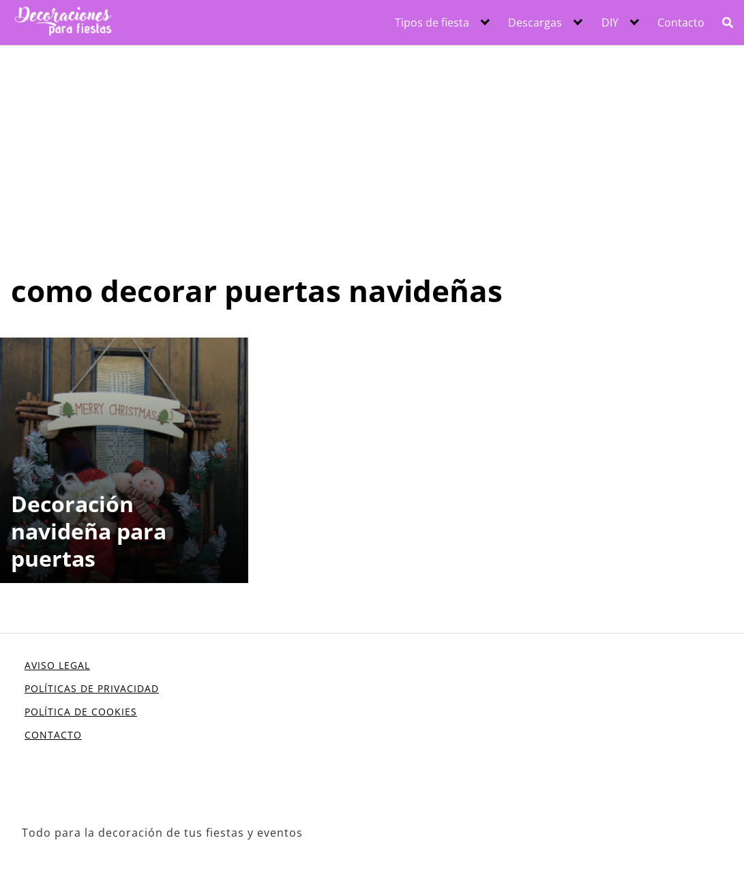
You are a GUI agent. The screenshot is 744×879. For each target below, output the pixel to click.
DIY (610, 22)
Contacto (680, 22)
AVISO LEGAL (57, 665)
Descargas (535, 22)
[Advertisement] (372, 148)
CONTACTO (53, 734)
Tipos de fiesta (432, 22)
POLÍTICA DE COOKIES (81, 711)
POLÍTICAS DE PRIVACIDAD (92, 688)
